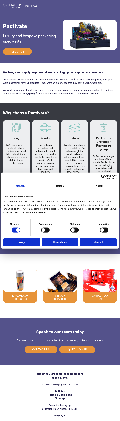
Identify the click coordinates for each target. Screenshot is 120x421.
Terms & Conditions (60, 394)
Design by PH (60, 416)
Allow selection (60, 242)
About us (17, 51)
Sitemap (60, 398)
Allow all (98, 242)
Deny (22, 242)
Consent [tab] (20, 186)
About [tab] (99, 186)
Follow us (77, 349)
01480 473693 (60, 377)
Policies (60, 391)
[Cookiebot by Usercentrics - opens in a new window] (103, 177)
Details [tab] (60, 186)
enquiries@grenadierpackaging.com (60, 373)
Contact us (41, 349)
